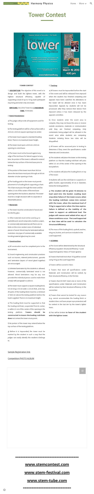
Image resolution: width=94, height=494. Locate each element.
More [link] (81, 3)
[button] (91, 3)
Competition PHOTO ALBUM (21, 358)
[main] (47, 16)
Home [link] (73, 3)
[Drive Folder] (47, 408)
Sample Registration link (19, 352)
